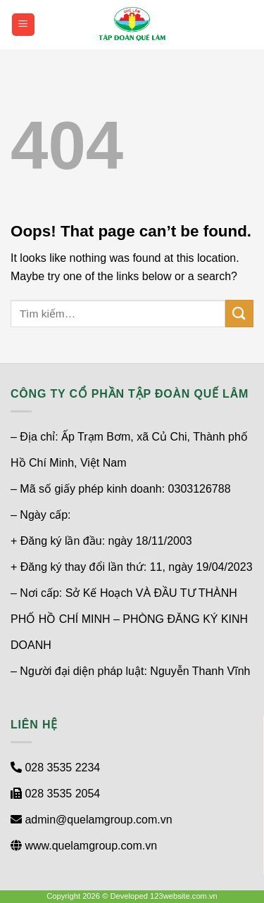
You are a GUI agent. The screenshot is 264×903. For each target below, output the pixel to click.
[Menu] (23, 25)
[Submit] (239, 313)
